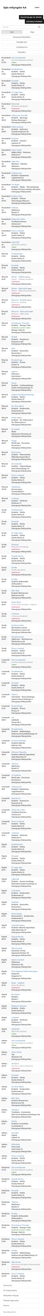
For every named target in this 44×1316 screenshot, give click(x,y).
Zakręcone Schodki (19, 115)
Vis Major (15, 185)
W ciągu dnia (16, 867)
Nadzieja (15, 902)
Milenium (15, 1144)
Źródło (14, 568)
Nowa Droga (16, 914)
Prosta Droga (16, 360)
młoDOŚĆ (15, 242)
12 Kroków (15, 891)
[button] (22, 37)
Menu (37, 7)
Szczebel (15, 1133)
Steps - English (17, 983)
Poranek (15, 81)
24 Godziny (16, 775)
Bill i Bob (15, 591)
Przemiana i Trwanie (20, 323)
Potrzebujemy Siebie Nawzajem (24, 971)
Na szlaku (15, 429)
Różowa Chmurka (18, 752)
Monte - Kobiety (18, 277)
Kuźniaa (14, 138)
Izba (13, 348)
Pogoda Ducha (17, 556)
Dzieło (14, 1121)
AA (12, 718)
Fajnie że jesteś (17, 960)
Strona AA (7, 1285)
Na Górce (15, 1064)
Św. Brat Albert (17, 406)
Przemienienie (17, 637)
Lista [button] (12, 32)
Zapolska (15, 925)
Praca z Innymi (17, 231)
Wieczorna (16, 452)
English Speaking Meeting (22, 395)
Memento (15, 104)
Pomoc (6, 1306)
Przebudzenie (17, 69)
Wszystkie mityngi (10, 1295)
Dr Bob (14, 337)
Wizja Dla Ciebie (18, 219)
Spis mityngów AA (14, 7)
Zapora (14, 371)
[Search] (19, 27)
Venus (14, 418)
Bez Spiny (15, 994)
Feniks (14, 1250)
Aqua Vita (15, 161)
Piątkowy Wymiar (18, 1006)
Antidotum (15, 487)
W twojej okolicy (10, 1290)
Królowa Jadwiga (18, 741)
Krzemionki (16, 464)
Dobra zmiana (17, 127)
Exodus (14, 579)
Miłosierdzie (16, 948)
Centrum (15, 498)
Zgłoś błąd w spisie (31, 17)
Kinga (13, 441)
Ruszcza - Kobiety (19, 300)
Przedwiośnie (17, 729)
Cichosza (15, 614)
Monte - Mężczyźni (19, 288)
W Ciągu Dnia (17, 92)
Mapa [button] (32, 32)
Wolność (15, 545)
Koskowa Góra (17, 625)
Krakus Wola (16, 196)
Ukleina (14, 208)
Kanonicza (15, 798)
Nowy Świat (16, 150)
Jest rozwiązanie (18, 58)
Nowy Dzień (16, 1052)
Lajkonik (15, 879)
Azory (13, 383)
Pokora (14, 694)
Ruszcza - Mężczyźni (20, 311)
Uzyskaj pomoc (34, 22)
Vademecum (16, 173)
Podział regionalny (11, 1301)
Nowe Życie (16, 602)
